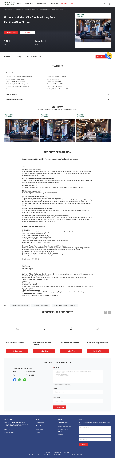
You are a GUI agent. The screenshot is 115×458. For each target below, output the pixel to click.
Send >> (83, 444)
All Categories (61, 434)
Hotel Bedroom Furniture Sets (65, 426)
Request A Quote (103, 56)
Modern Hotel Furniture (63, 422)
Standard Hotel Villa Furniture (20, 305)
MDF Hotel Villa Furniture (15, 343)
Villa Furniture (19, 9)
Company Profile (40, 422)
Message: (56, 367)
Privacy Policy (65, 452)
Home (6, 9)
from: (55, 388)
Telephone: (57, 397)
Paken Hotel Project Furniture (97, 343)
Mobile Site (56, 452)
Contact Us (38, 432)
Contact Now (60, 407)
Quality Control (39, 429)
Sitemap (48, 452)
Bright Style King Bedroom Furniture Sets (65, 305)
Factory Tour (39, 426)
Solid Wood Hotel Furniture (69, 343)
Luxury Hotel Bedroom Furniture (63, 430)
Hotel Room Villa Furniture (41, 305)
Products (11, 9)
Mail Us (27, 32)
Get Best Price (11, 32)
